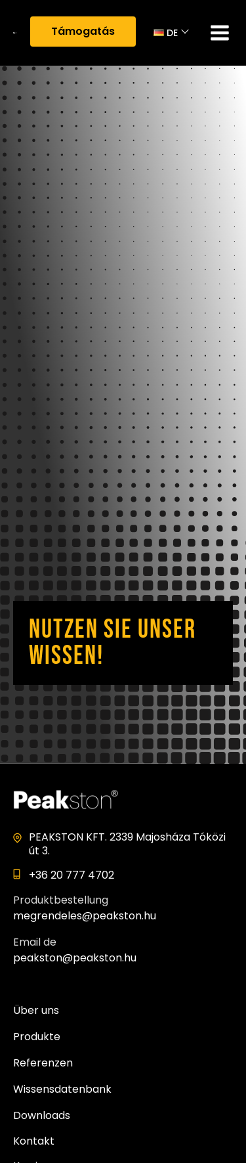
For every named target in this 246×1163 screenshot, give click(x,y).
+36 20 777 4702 (71, 875)
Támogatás (83, 31)
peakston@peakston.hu (74, 957)
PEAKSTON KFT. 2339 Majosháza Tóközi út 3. (127, 844)
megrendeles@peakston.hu (84, 915)
